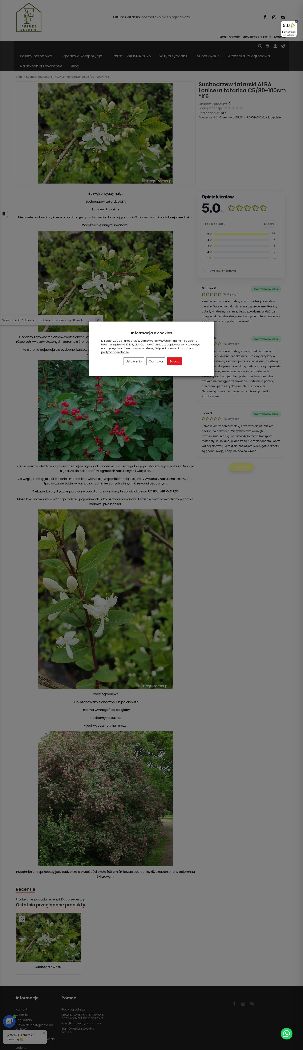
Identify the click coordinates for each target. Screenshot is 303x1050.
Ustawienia (134, 361)
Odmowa (156, 361)
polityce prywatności (115, 352)
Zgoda (174, 361)
